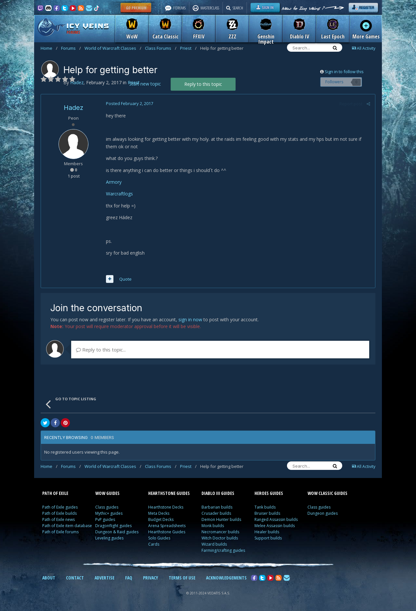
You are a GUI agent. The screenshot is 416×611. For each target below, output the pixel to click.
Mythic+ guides (109, 513)
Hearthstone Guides (166, 532)
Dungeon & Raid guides (116, 532)
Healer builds (266, 532)
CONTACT (75, 578)
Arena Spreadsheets (167, 525)
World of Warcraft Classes (112, 48)
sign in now (190, 319)
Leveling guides (109, 538)
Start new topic (145, 84)
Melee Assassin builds (274, 525)
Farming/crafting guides (223, 550)
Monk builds (213, 525)
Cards (153, 544)
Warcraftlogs (119, 194)
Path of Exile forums (60, 532)
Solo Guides (159, 538)
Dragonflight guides (113, 525)
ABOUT (48, 578)
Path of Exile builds (59, 513)
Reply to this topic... (101, 349)
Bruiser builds (267, 513)
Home (49, 48)
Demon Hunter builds (221, 519)
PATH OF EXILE (55, 493)
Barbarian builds (217, 507)
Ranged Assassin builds (276, 519)
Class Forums (160, 48)
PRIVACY (150, 578)
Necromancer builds (220, 532)
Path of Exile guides (60, 507)
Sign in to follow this (344, 71)
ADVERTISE (104, 578)
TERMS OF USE (182, 578)
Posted (129, 103)
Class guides (106, 507)
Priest (188, 48)
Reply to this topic (203, 84)
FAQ (128, 578)
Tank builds (265, 507)
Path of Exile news (58, 519)
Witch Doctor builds (220, 538)
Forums (71, 48)
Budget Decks (161, 519)
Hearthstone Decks (165, 507)
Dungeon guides (322, 513)
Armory (114, 182)
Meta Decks (158, 513)
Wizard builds (214, 544)
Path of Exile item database (67, 525)
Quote (125, 279)
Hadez (73, 108)
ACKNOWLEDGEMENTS (226, 578)
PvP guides (105, 519)
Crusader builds (216, 513)
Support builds (268, 538)
